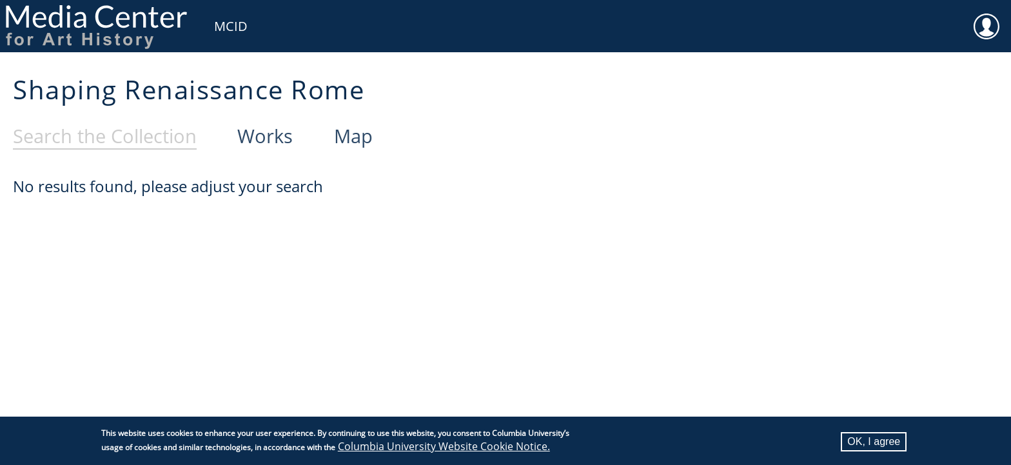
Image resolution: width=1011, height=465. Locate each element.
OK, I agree (873, 442)
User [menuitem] (986, 18)
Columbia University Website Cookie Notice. (444, 447)
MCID (231, 26)
